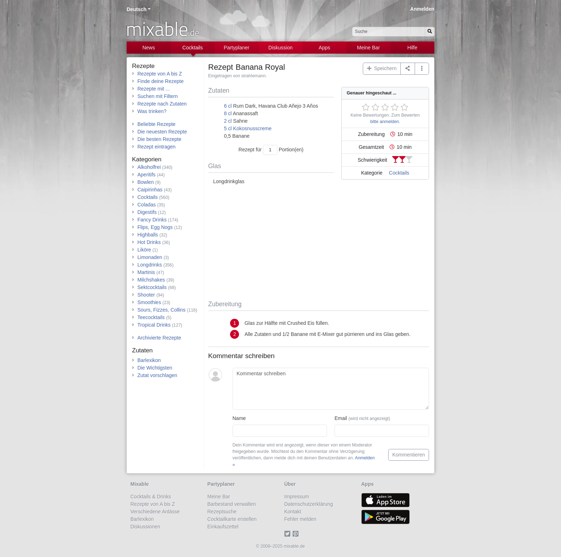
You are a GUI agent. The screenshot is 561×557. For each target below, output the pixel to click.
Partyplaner (236, 47)
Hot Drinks (149, 242)
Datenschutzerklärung (308, 504)
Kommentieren (408, 455)
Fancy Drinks (152, 220)
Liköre (144, 250)
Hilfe (413, 47)
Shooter (146, 295)
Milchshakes (151, 280)
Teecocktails (151, 317)
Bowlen (145, 182)
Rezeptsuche (222, 511)
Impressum (296, 496)
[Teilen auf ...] (407, 69)
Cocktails (192, 47)
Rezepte (143, 66)
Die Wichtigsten (154, 368)
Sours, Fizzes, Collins (161, 310)
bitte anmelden (384, 121)
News (148, 47)
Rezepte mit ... (153, 89)
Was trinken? (151, 111)
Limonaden (149, 257)
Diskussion (280, 47)
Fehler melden (300, 519)
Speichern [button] (382, 68)
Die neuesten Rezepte (162, 132)
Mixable (140, 484)
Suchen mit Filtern (157, 96)
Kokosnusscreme (252, 128)
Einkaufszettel (223, 526)
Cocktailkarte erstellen (232, 519)
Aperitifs (146, 174)
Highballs (147, 235)
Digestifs (147, 212)
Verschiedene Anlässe (155, 511)
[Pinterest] (297, 534)
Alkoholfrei (149, 167)
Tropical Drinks (154, 325)
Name (239, 418)
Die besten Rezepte (159, 139)
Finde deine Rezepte (160, 81)
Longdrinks (149, 265)
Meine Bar (368, 47)
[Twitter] (288, 534)
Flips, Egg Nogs (155, 227)
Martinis (146, 272)
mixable (162, 28)
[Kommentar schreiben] (331, 389)
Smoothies (149, 302)
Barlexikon (149, 360)
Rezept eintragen (156, 147)
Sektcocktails (152, 287)
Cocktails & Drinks (151, 496)
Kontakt (292, 511)
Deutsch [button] (136, 9)
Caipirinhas (149, 189)
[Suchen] (430, 31)
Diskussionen (145, 526)
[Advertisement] (318, 243)
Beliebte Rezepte (156, 124)
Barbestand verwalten (232, 504)
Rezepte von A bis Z (159, 74)
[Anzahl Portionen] (270, 150)
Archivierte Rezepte (159, 338)
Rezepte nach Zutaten (162, 104)
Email (362, 418)
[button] (422, 69)
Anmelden (422, 9)
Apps (324, 47)
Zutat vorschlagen (157, 375)
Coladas (146, 204)
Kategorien (146, 159)
